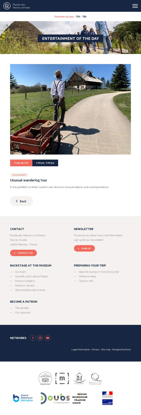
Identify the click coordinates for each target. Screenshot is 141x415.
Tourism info (86, 280)
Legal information (81, 349)
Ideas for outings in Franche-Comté (99, 271)
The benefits (22, 308)
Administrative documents (30, 290)
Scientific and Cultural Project (31, 276)
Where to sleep (87, 276)
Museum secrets (25, 285)
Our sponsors (23, 312)
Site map (105, 349)
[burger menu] (135, 6)
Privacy (95, 349)
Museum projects (25, 280)
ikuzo (128, 349)
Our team (20, 271)
